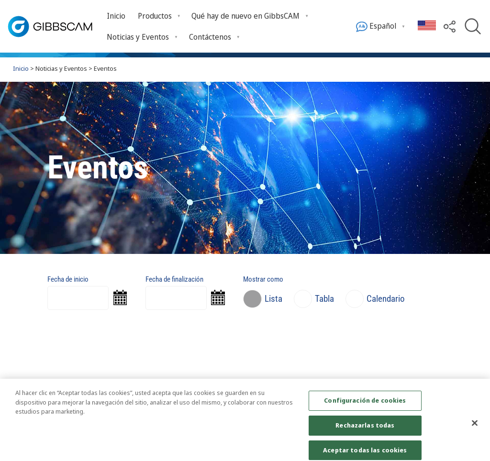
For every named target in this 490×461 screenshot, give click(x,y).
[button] (450, 26)
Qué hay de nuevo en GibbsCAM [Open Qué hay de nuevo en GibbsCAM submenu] (245, 16)
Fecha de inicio (68, 279)
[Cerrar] (474, 428)
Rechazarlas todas (364, 430)
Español (376, 27)
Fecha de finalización (174, 279)
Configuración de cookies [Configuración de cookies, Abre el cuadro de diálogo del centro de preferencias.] (365, 406)
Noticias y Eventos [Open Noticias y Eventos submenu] (138, 37)
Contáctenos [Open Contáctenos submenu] (210, 37)
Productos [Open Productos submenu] (155, 16)
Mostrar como (263, 279)
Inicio (116, 16)
